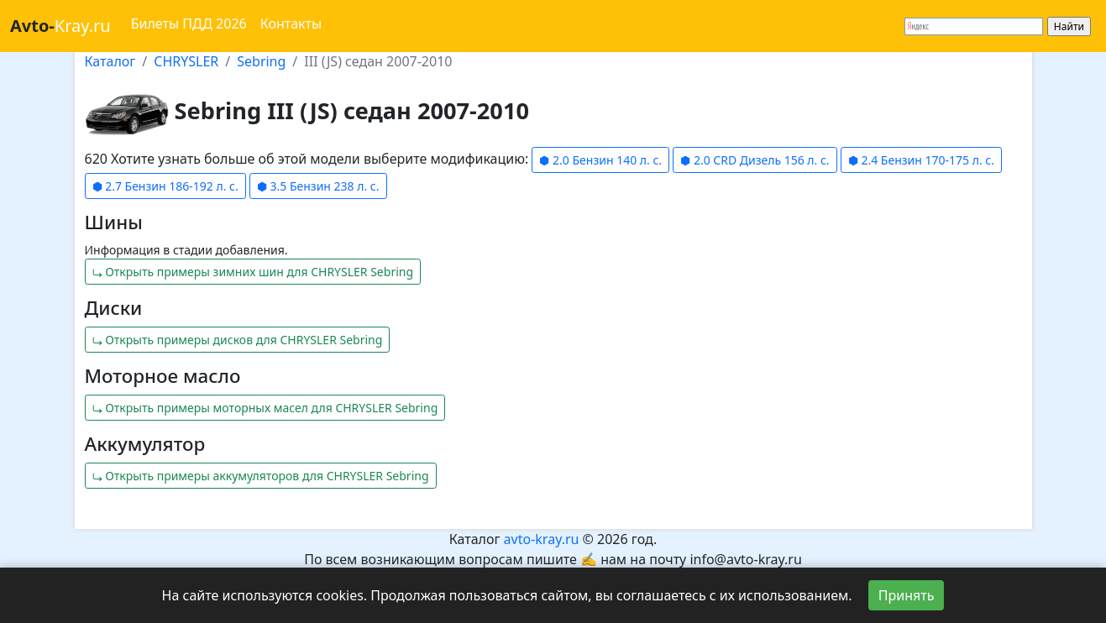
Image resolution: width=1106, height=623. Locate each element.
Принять (906, 595)
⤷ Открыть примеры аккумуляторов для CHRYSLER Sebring (260, 476)
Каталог (110, 61)
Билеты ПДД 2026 (189, 23)
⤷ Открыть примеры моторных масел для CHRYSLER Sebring (265, 408)
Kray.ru (60, 25)
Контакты (291, 23)
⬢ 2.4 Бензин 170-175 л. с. (921, 160)
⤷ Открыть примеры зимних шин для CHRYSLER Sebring (253, 272)
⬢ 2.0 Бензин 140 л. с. (600, 160)
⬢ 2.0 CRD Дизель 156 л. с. (754, 160)
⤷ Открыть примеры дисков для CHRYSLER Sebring (237, 340)
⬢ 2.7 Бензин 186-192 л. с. (165, 186)
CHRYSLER (186, 61)
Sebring (261, 61)
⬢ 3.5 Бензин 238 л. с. (318, 186)
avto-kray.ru (541, 539)
